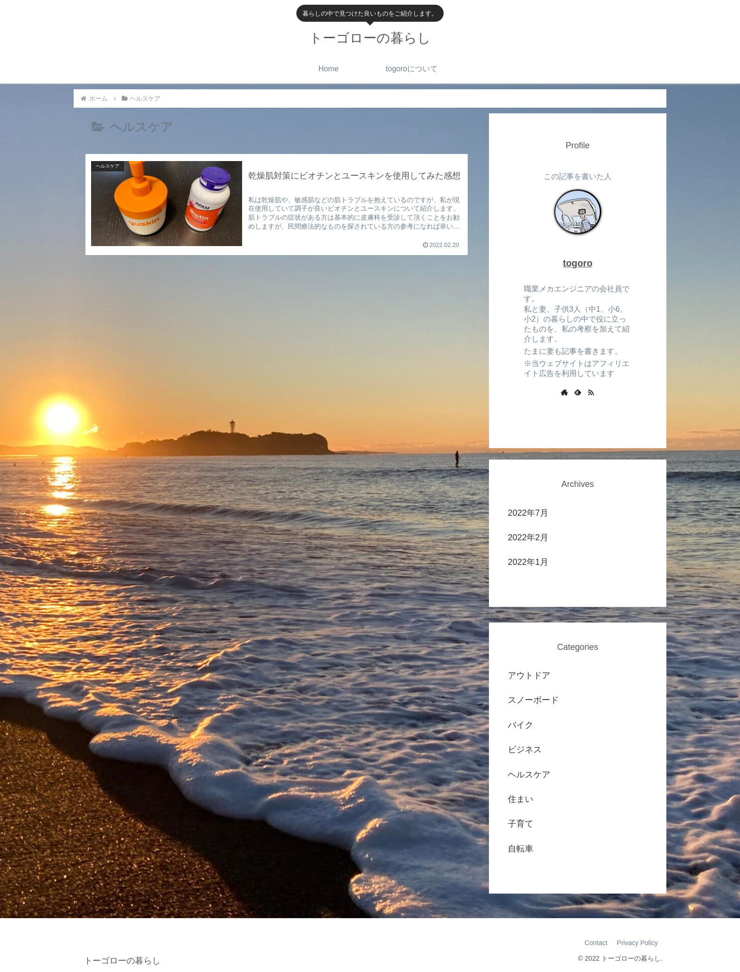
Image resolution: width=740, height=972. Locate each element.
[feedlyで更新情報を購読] (578, 392)
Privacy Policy (637, 942)
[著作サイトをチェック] (564, 392)
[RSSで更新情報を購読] (591, 392)
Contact (596, 942)
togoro (578, 263)
